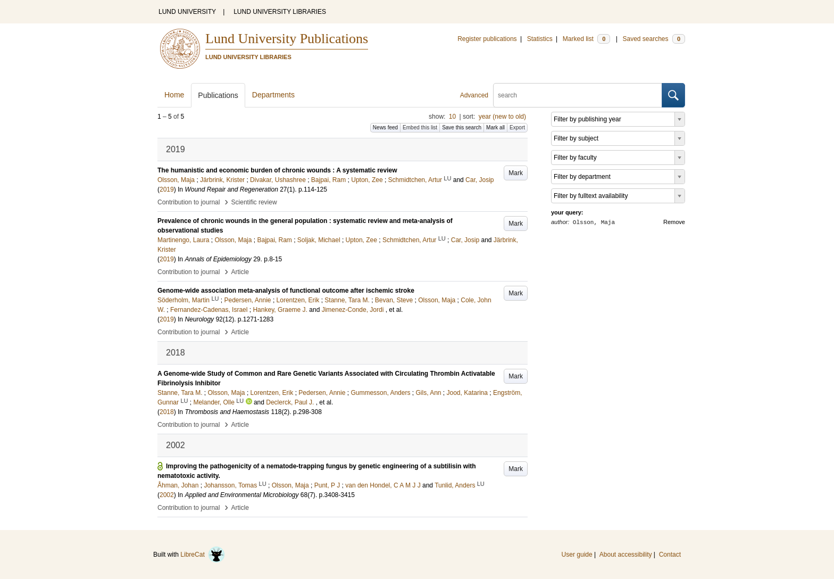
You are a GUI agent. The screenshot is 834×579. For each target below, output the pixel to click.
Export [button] (517, 127)
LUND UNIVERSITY (187, 11)
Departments (273, 94)
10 (452, 116)
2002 (167, 495)
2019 (167, 189)
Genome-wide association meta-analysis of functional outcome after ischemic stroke (285, 290)
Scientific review (254, 202)
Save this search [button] (461, 127)
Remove (674, 222)
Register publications (486, 39)
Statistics (540, 39)
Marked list (586, 39)
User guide (577, 554)
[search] (577, 95)
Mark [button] (515, 173)
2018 (167, 412)
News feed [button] (385, 127)
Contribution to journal (188, 202)
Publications (218, 95)
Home (174, 94)
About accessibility (625, 554)
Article (240, 272)
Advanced (474, 95)
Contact (670, 554)
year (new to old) (502, 116)
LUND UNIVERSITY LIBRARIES (279, 11)
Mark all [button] (495, 127)
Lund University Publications (286, 38)
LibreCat (202, 554)
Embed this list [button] (420, 127)
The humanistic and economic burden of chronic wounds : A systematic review (277, 170)
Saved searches (653, 39)
